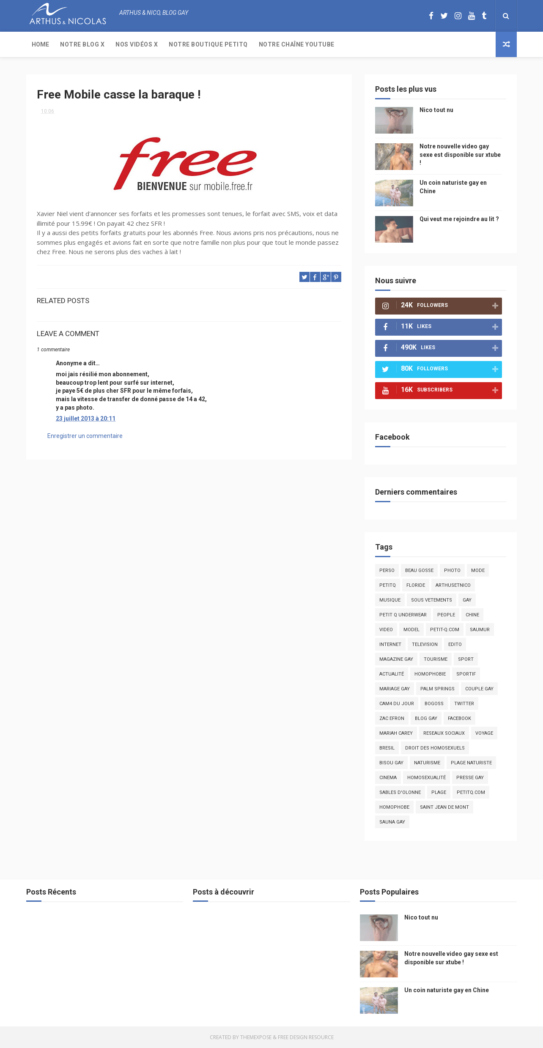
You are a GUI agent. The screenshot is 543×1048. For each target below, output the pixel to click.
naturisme (427, 763)
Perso (387, 570)
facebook (459, 718)
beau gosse (419, 570)
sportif (466, 674)
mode (478, 570)
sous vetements (431, 600)
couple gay (479, 689)
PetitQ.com (471, 792)
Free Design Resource (306, 1037)
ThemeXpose (256, 1037)
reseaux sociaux (444, 733)
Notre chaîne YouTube (297, 44)
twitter (464, 703)
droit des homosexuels (435, 748)
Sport (466, 659)
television (425, 644)
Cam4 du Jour (396, 703)
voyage (484, 733)
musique (389, 600)
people (446, 615)
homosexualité (426, 777)
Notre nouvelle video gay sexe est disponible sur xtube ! (460, 154)
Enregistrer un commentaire (85, 435)
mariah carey (396, 733)
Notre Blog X (82, 44)
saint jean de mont (444, 807)
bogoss (434, 703)
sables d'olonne (400, 792)
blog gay (426, 718)
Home (40, 44)
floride (415, 585)
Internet (390, 644)
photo (452, 570)
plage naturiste (471, 763)
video (386, 629)
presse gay (470, 777)
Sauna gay (392, 822)
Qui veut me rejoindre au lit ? (459, 219)
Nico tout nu (436, 110)
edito (455, 644)
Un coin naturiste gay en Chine (446, 990)
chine (472, 615)
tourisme (435, 659)
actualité (391, 674)
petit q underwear (403, 615)
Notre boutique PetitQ (208, 44)
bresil (387, 748)
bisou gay (391, 763)
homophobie (430, 674)
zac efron (391, 718)
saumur (480, 629)
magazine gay (396, 659)
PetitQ (387, 585)
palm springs (437, 689)
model (411, 629)
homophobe (394, 807)
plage (438, 792)
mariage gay (394, 689)
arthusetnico (453, 585)
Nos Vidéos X (136, 44)
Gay (467, 600)
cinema (388, 777)
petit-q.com (444, 629)
